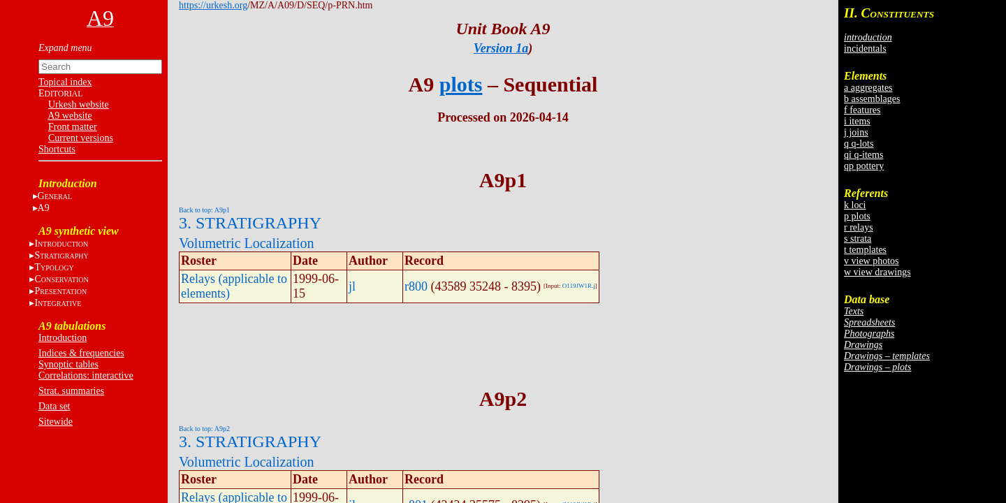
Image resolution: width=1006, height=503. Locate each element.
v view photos (871, 261)
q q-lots (858, 143)
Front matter (72, 127)
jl (352, 286)
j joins (856, 132)
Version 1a (501, 48)
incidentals (865, 48)
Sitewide (55, 421)
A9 (44, 208)
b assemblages (872, 99)
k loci (855, 205)
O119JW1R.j (578, 285)
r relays (858, 227)
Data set (54, 406)
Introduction (62, 338)
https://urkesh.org (213, 5)
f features (862, 110)
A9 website (70, 115)
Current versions (80, 138)
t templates (865, 250)
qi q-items (863, 155)
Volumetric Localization (246, 243)
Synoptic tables (68, 364)
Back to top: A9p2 (204, 428)
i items (857, 121)
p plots (857, 216)
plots (461, 84)
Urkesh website (78, 104)
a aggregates (868, 87)
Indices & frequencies (81, 353)
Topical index (65, 82)
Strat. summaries (71, 391)
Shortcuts (56, 149)
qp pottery (864, 166)
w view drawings (877, 272)
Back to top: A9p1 (204, 210)
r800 (416, 286)
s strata (857, 238)
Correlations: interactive (85, 375)
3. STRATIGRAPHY (250, 223)
